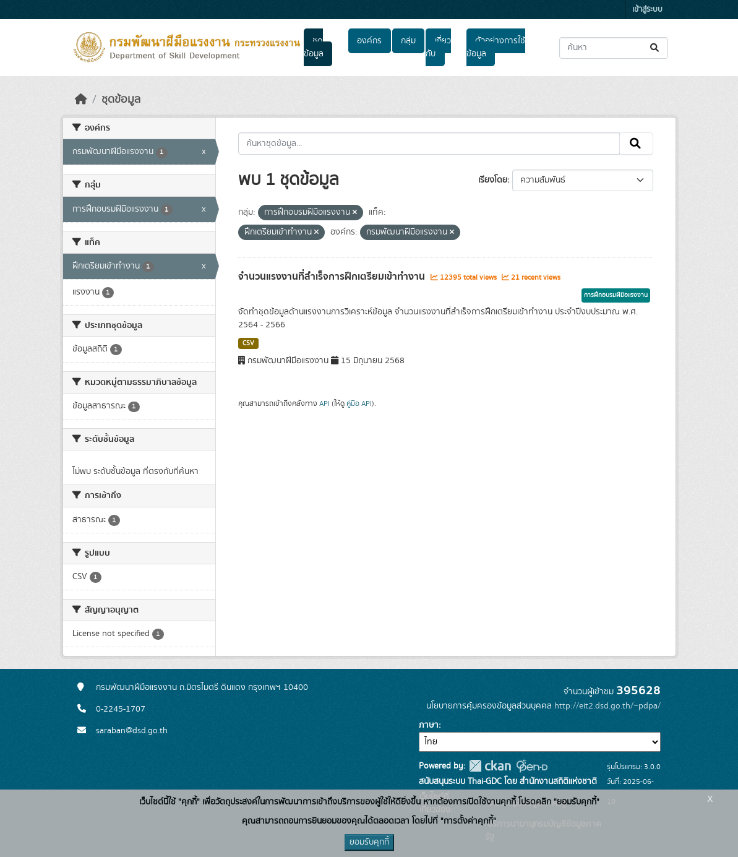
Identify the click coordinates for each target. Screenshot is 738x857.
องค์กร (369, 41)
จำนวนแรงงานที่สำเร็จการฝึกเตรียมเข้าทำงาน (332, 277)
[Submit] (655, 48)
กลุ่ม (408, 41)
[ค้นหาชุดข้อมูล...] (613, 48)
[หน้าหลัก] (81, 100)
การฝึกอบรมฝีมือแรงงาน (616, 295)
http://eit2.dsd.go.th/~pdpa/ (607, 706)
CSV (248, 343)
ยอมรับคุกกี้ (369, 842)
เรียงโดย (492, 180)
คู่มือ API (359, 403)
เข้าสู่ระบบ (647, 9)
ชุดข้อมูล (314, 47)
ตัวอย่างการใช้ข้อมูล (495, 47)
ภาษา (429, 725)
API (324, 403)
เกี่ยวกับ (438, 47)
